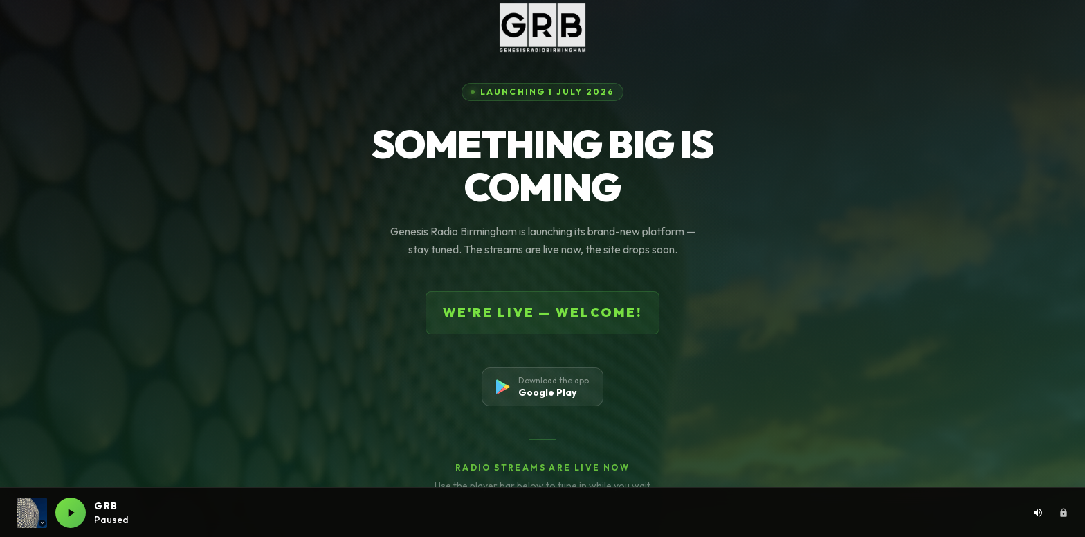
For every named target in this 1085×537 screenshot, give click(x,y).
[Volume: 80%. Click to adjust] (1037, 512)
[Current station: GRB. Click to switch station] (32, 513)
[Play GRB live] (70, 513)
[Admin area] (1063, 513)
